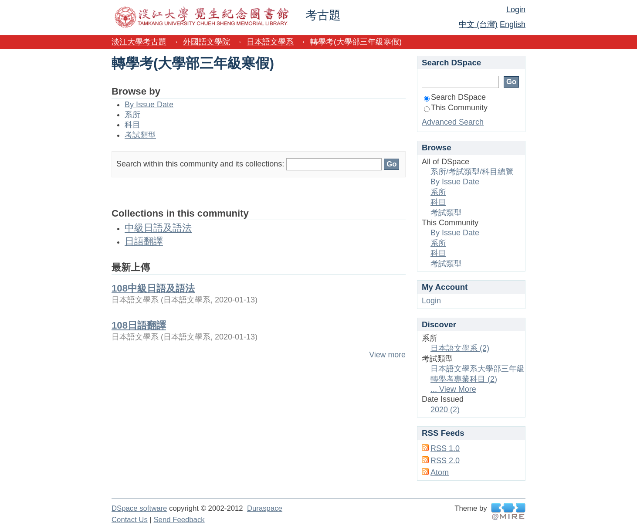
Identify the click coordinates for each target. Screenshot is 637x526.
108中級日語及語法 (153, 288)
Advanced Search (453, 122)
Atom (439, 472)
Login (515, 9)
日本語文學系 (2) (459, 348)
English (512, 24)
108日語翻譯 (139, 325)
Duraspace (264, 508)
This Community (456, 107)
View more (387, 354)
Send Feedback (178, 520)
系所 (132, 114)
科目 (132, 124)
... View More (453, 389)
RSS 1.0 (445, 448)
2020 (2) (445, 409)
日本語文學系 (270, 41)
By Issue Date (149, 104)
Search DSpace (455, 97)
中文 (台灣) (478, 24)
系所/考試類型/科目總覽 (471, 171)
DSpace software (139, 508)
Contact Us (130, 520)
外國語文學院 (206, 41)
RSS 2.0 (445, 460)
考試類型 (140, 135)
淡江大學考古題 (139, 41)
